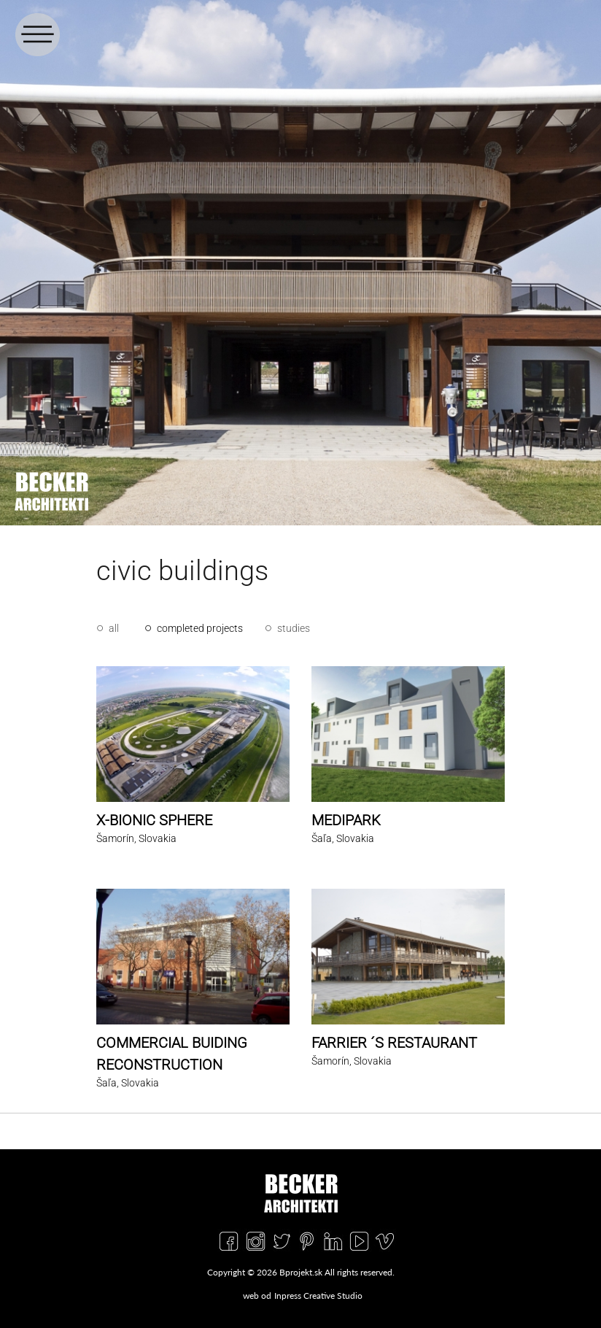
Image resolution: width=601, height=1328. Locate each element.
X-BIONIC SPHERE (154, 820)
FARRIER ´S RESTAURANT (394, 1042)
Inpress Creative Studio (318, 1295)
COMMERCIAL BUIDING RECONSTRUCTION (171, 1053)
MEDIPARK (346, 820)
